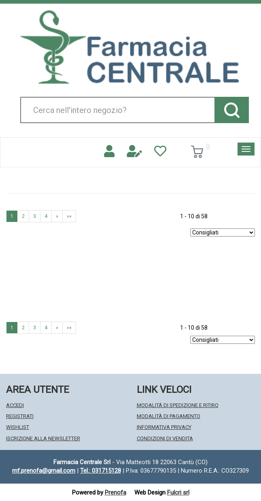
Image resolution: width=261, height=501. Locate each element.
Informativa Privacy (164, 427)
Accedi (15, 405)
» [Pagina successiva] (57, 216)
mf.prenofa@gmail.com (43, 470)
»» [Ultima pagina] (69, 216)
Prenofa (115, 492)
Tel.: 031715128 (100, 470)
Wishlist (17, 427)
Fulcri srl (178, 492)
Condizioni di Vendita (165, 438)
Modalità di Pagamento (168, 416)
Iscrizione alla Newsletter (43, 438)
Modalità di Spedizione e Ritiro (178, 405)
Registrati (20, 416)
